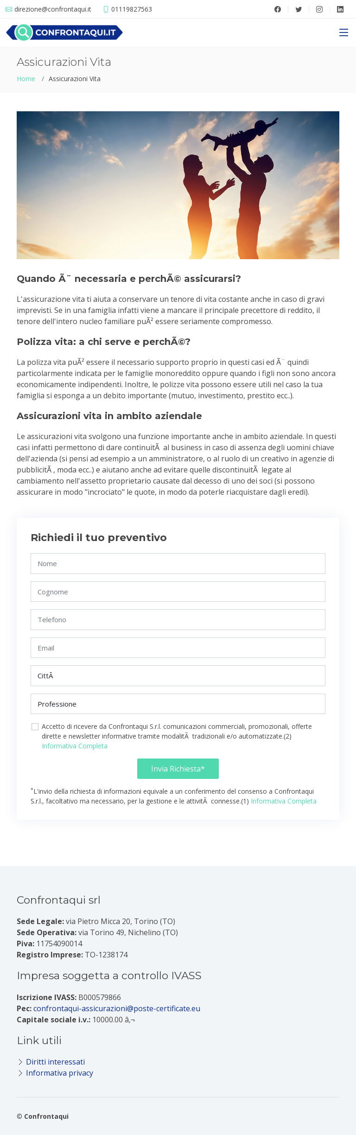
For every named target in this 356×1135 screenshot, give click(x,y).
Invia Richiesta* (178, 769)
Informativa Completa (75, 745)
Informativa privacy (59, 1073)
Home (26, 78)
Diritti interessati (55, 1062)
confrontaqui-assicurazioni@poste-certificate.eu (116, 1008)
